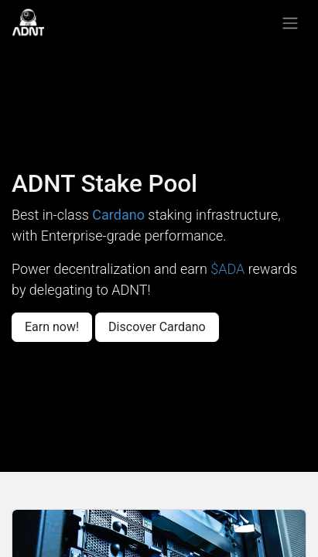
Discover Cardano (157, 327)
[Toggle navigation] (290, 22)
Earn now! (52, 327)
